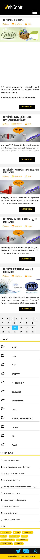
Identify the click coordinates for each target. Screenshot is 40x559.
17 (15, 328)
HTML (17, 532)
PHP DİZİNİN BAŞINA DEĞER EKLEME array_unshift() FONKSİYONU (17, 118)
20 (33, 328)
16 (9, 328)
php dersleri (14, 536)
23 (15, 332)
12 (20, 323)
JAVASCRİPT (23, 540)
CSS (4, 536)
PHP (25, 536)
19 (27, 328)
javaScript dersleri (8, 540)
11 (14, 323)
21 (3, 332)
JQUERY (19, 543)
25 (27, 332)
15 (3, 328)
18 (21, 328)
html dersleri (6, 532)
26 (33, 332)
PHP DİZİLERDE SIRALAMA (13, 20)
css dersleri (28, 532)
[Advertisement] (20, 64)
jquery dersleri (7, 543)
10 (8, 323)
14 (32, 323)
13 (26, 323)
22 (9, 332)
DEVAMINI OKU (27, 107)
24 (21, 332)
